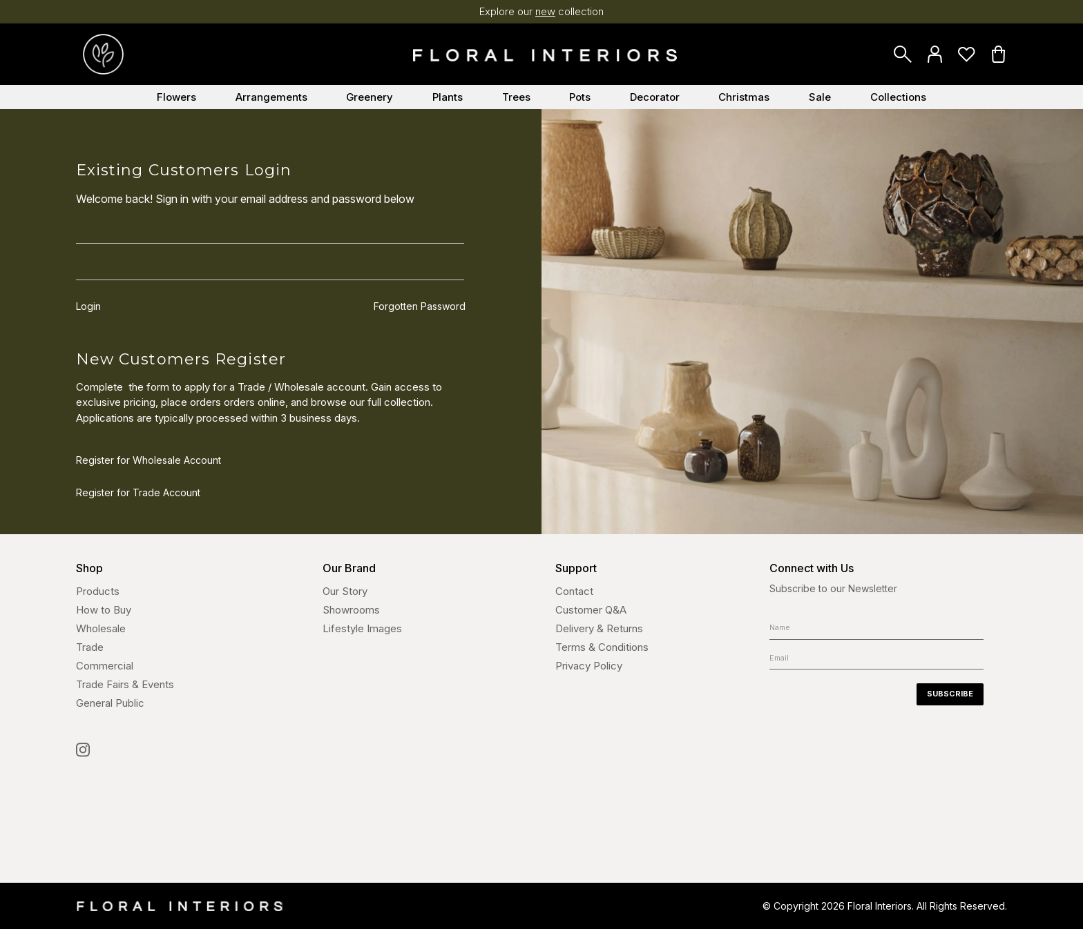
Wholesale (101, 628)
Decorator (655, 97)
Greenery (369, 97)
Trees (516, 97)
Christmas (743, 97)
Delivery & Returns (599, 628)
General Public (110, 703)
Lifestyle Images (362, 628)
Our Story (345, 591)
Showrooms (351, 609)
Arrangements (271, 97)
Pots (580, 97)
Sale (820, 97)
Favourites (966, 54)
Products (97, 591)
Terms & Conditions (602, 647)
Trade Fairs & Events (125, 684)
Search (903, 54)
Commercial (104, 665)
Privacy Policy (588, 665)
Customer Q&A (590, 609)
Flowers (176, 97)
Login (934, 54)
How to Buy (103, 609)
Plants (447, 97)
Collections (898, 97)
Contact (574, 591)
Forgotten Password (420, 307)
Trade (90, 647)
